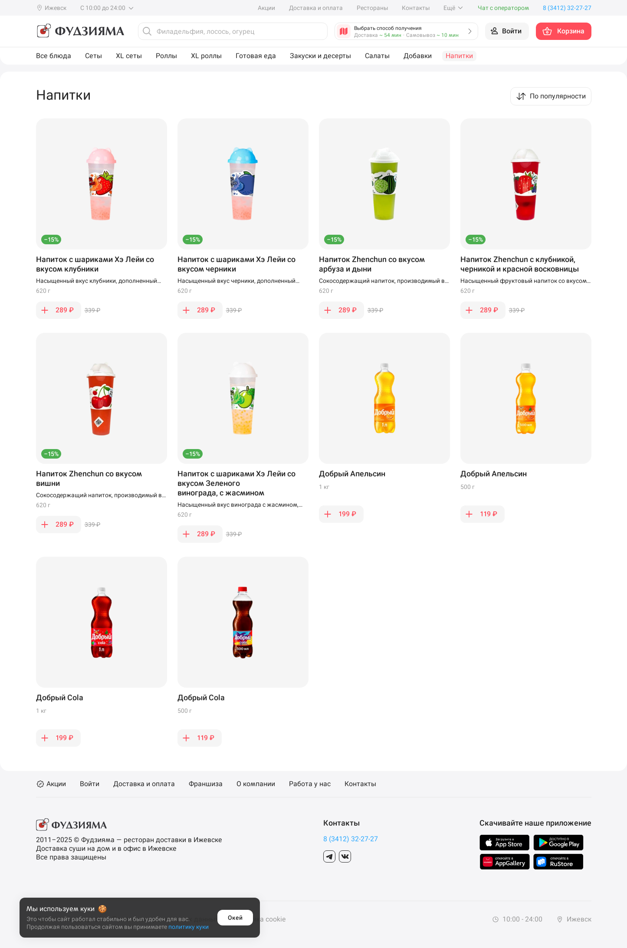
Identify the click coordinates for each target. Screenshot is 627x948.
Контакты (416, 7)
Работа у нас (310, 784)
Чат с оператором (503, 8)
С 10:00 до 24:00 (107, 7)
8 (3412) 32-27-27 (350, 839)
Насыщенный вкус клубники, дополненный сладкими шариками (96, 281)
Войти (89, 784)
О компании (255, 784)
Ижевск (573, 919)
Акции (266, 7)
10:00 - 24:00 (517, 919)
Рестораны (372, 7)
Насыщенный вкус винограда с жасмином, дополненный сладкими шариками (238, 505)
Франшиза (206, 784)
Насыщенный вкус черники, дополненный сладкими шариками (236, 281)
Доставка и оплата (316, 7)
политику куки (188, 926)
